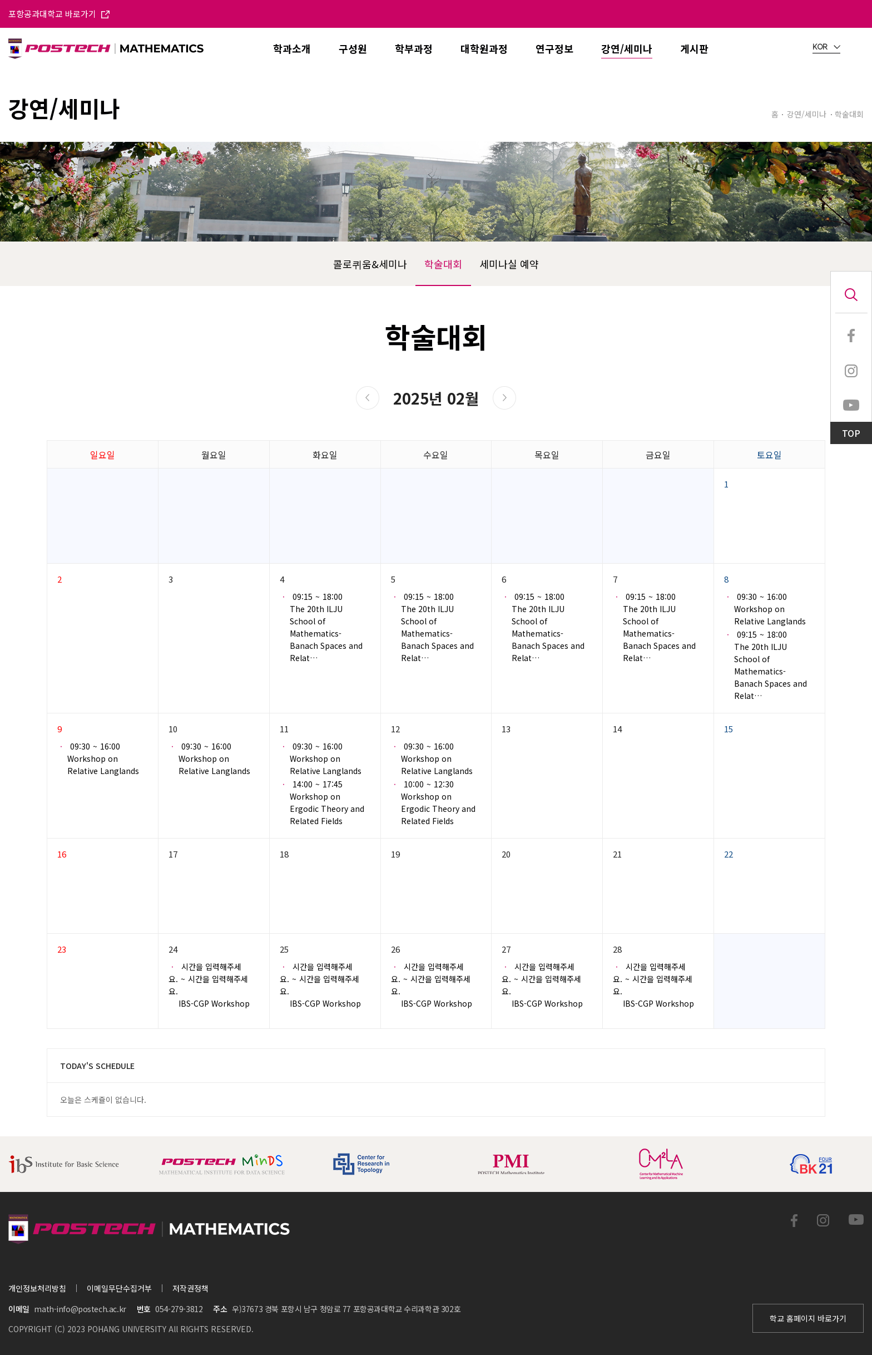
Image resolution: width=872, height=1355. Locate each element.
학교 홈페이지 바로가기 (808, 1318)
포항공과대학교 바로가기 (59, 13)
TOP (851, 433)
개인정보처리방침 (37, 1288)
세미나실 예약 (509, 264)
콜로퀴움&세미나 (370, 264)
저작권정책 (190, 1288)
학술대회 (443, 264)
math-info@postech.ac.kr (80, 1308)
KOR (826, 47)
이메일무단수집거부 (119, 1288)
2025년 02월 (436, 398)
